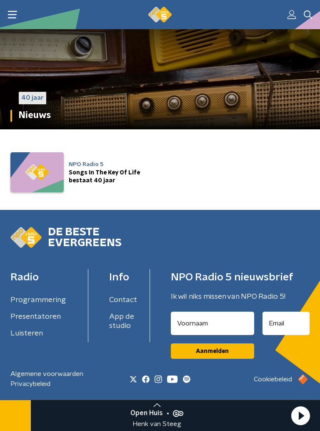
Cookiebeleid (273, 379)
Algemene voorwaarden (46, 374)
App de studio (121, 321)
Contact (123, 300)
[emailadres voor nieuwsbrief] (286, 323)
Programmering (38, 300)
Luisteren (26, 333)
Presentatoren (35, 316)
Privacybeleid (30, 384)
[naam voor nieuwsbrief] (212, 323)
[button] (300, 415)
